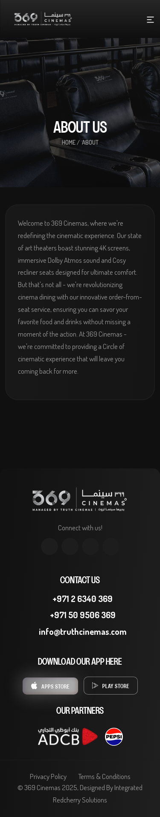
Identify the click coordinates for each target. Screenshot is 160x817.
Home (69, 142)
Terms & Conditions (104, 776)
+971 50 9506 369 (80, 614)
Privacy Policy (48, 776)
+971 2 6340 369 (80, 598)
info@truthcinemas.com (80, 631)
